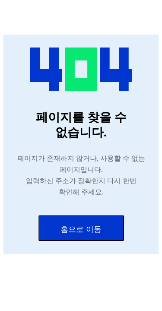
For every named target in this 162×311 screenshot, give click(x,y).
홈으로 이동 (81, 229)
